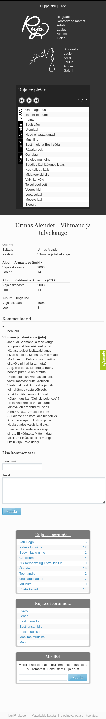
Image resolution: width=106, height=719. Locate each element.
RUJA (35, 27)
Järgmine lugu (36, 100)
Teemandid (27, 573)
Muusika (25, 584)
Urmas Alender (42, 60)
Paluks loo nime (30, 547)
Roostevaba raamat (71, 21)
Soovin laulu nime (32, 552)
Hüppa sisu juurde (53, 6)
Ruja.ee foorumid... (53, 603)
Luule (68, 53)
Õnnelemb (26, 568)
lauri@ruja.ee (17, 715)
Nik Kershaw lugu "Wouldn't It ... (42, 563)
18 (85, 568)
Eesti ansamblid (30, 626)
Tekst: (6, 475)
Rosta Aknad (28, 589)
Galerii (61, 38)
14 (85, 589)
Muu (22, 642)
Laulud (62, 29)
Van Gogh (26, 542)
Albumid (63, 34)
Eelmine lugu (22, 100)
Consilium (26, 558)
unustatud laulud (31, 579)
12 (85, 547)
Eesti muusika (29, 621)
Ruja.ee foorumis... (53, 534)
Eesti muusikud (30, 632)
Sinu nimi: (9, 461)
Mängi (29, 100)
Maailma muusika (32, 637)
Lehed (23, 616)
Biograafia (64, 17)
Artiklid (62, 25)
